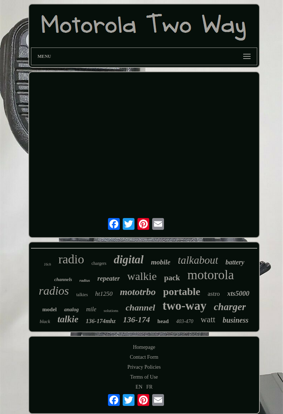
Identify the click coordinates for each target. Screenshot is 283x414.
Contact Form (144, 357)
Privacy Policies (144, 367)
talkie (67, 319)
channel (140, 307)
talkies (82, 294)
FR (149, 387)
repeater (108, 278)
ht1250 (103, 293)
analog (71, 309)
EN (139, 387)
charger (230, 306)
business (235, 320)
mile (91, 309)
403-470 (184, 321)
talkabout (198, 260)
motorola (210, 275)
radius (85, 280)
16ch (47, 264)
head (163, 321)
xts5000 (238, 293)
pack (172, 277)
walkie (142, 276)
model (49, 309)
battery (235, 262)
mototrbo (138, 292)
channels (63, 279)
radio (71, 259)
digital (129, 259)
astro (214, 293)
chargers (98, 263)
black (45, 321)
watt (208, 319)
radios (54, 290)
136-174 (136, 319)
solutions (111, 310)
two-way (184, 305)
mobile (161, 262)
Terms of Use (144, 377)
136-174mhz (101, 321)
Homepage (144, 347)
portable (181, 291)
